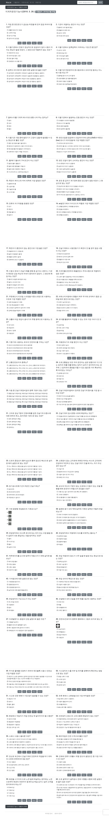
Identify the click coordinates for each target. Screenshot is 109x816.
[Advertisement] (54, 18)
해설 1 (34, 43)
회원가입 (38, 2)
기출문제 (16, 2)
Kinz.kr (8, 2)
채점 (19, 43)
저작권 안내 (48, 813)
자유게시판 (24, 2)
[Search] (87, 2)
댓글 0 (40, 43)
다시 (24, 43)
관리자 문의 (58, 813)
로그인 (32, 2)
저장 (29, 43)
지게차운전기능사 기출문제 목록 (17, 7)
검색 (100, 2)
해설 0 (34, 529)
